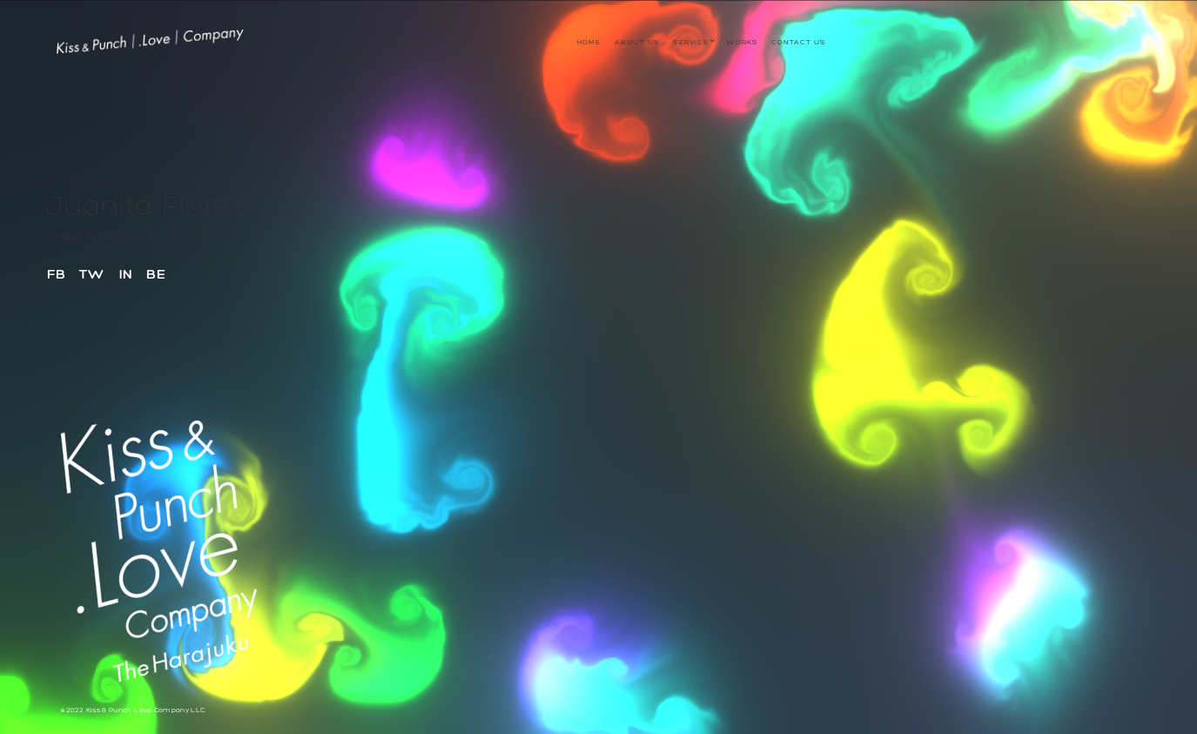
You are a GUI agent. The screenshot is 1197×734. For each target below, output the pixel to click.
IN (126, 274)
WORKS (741, 41)
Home (589, 41)
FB (56, 274)
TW (92, 274)
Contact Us (798, 41)
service (690, 41)
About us (637, 41)
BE (155, 274)
